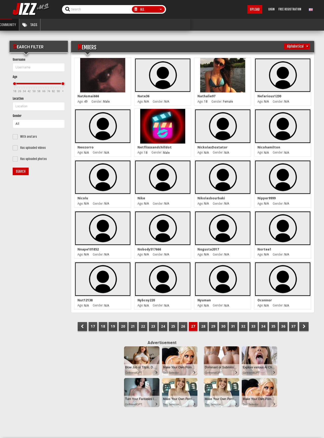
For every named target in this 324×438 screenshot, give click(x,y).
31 (233, 326)
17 (93, 326)
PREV (82, 326)
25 (173, 326)
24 (163, 326)
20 (123, 326)
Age (15, 77)
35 (273, 326)
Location (18, 99)
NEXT (304, 326)
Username (19, 60)
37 (293, 326)
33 (253, 326)
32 (243, 326)
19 (113, 326)
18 (103, 326)
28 (203, 326)
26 (183, 326)
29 (213, 326)
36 (283, 326)
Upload (255, 9)
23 (153, 326)
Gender (17, 116)
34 (263, 326)
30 (223, 326)
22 (143, 326)
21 (133, 326)
